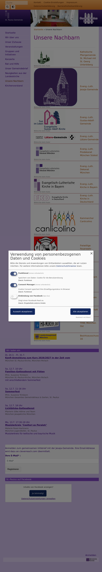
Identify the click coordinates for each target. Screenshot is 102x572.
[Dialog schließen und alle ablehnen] (92, 252)
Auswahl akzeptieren (22, 312)
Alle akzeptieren (80, 312)
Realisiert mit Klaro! (83, 317)
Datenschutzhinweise (66, 266)
